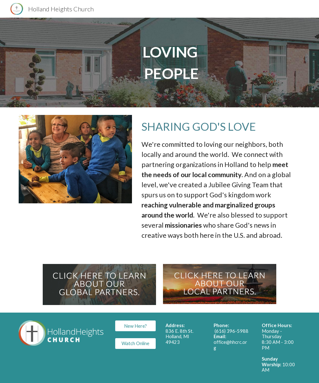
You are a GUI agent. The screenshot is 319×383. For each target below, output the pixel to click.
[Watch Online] (135, 343)
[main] (171, 62)
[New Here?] (135, 326)
